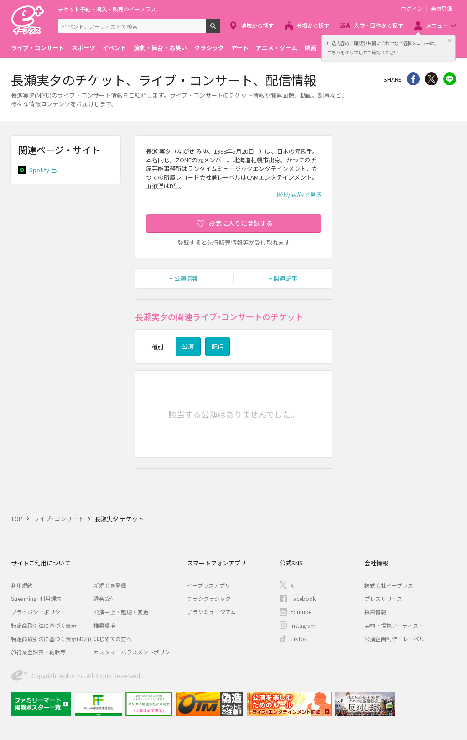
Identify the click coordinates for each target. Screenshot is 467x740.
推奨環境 (104, 625)
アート (240, 47)
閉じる (449, 40)
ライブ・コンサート (37, 47)
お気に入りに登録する (241, 223)
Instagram (303, 625)
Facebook (303, 598)
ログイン (412, 8)
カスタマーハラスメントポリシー (134, 652)
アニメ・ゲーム (276, 47)
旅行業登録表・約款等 (38, 652)
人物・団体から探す (378, 25)
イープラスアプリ (208, 585)
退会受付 (104, 598)
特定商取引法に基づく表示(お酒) (51, 638)
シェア (413, 78)
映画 (311, 47)
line (449, 78)
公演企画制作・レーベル (394, 638)
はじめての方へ (112, 638)
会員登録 (441, 8)
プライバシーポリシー (38, 612)
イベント (114, 47)
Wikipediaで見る (298, 194)
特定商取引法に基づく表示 (44, 625)
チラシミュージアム (211, 612)
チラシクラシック (209, 598)
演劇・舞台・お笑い (160, 47)
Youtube (301, 612)
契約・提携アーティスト (394, 625)
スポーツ (83, 47)
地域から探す (257, 25)
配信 (217, 346)
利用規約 (22, 585)
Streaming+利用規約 (36, 598)
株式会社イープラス (388, 585)
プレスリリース (383, 598)
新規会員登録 (109, 585)
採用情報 (375, 612)
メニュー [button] (437, 25)
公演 (188, 346)
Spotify (39, 170)
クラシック (209, 47)
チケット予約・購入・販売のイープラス (107, 9)
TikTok (299, 638)
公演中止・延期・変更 (120, 612)
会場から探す (312, 25)
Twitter (431, 78)
